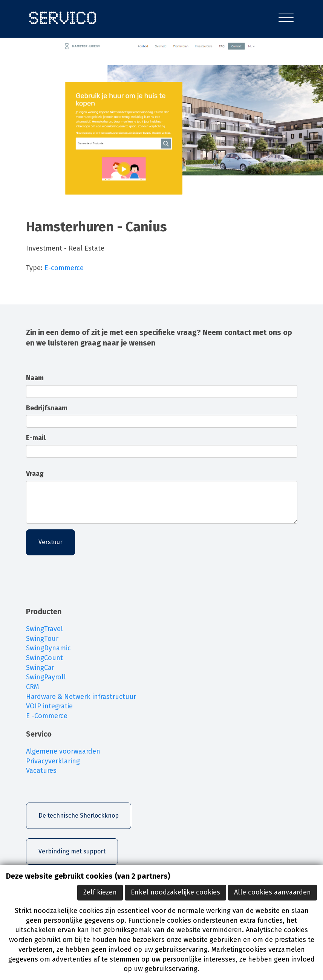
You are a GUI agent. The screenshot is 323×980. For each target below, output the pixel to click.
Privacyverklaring (53, 761)
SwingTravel (44, 629)
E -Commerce (46, 716)
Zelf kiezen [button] (100, 892)
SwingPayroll (46, 677)
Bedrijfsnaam (46, 408)
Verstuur (50, 542)
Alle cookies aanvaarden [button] (272, 892)
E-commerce (64, 268)
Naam (35, 378)
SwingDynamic (48, 648)
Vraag (35, 473)
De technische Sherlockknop (78, 815)
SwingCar (40, 668)
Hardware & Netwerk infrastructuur (81, 697)
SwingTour (42, 638)
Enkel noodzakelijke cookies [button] (175, 892)
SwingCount (44, 658)
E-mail (36, 438)
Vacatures (41, 770)
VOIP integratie (49, 706)
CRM (32, 687)
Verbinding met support (72, 851)
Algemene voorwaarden (63, 751)
